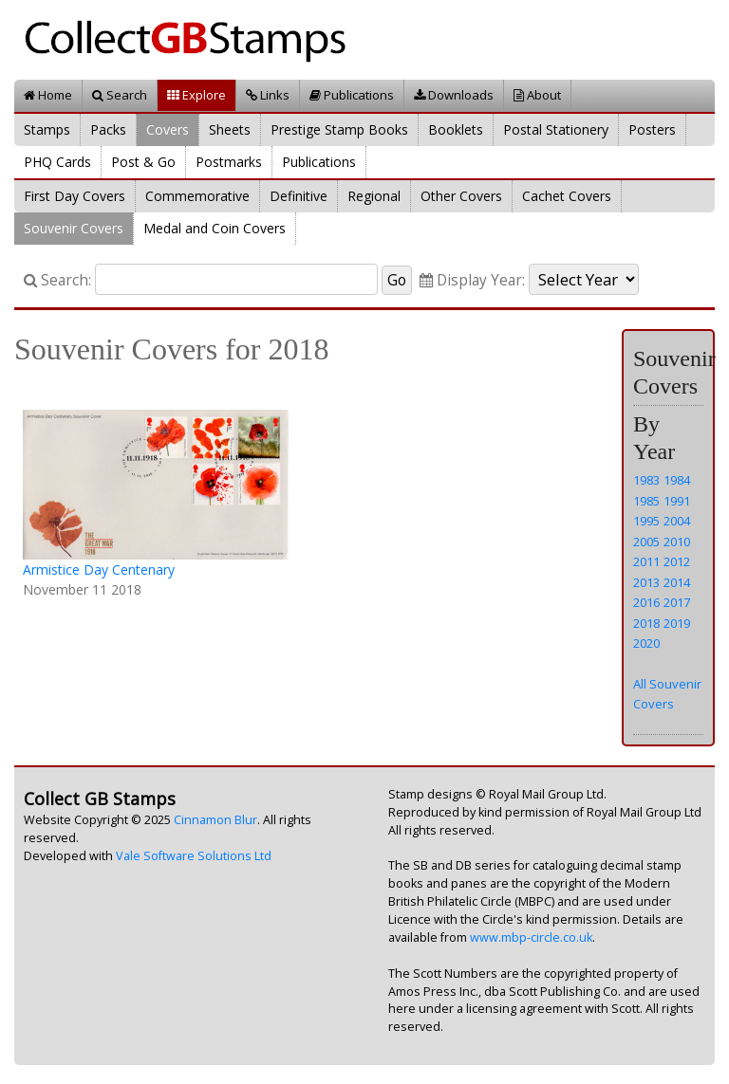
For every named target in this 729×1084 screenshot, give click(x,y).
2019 (677, 623)
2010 (677, 541)
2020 (646, 643)
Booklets (455, 129)
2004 (677, 520)
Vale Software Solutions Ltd (193, 856)
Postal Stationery (555, 129)
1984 (677, 479)
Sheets (230, 129)
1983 (646, 479)
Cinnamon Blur (215, 820)
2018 (646, 623)
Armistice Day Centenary (99, 569)
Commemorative (197, 196)
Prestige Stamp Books (339, 129)
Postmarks (229, 162)
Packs (108, 129)
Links (268, 94)
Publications (351, 94)
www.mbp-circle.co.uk (531, 937)
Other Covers (461, 196)
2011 (646, 561)
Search (119, 94)
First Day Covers (74, 196)
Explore (196, 94)
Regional (374, 196)
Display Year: (472, 280)
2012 (677, 561)
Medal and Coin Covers (214, 228)
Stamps (47, 129)
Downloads (454, 94)
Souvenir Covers (73, 228)
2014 (677, 582)
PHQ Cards (57, 162)
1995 (646, 520)
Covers (167, 129)
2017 (677, 602)
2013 (646, 582)
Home (48, 94)
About (537, 94)
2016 (646, 602)
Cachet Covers (566, 196)
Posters (652, 129)
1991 (677, 500)
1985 (646, 500)
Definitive (298, 196)
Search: (57, 280)
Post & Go (143, 162)
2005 (646, 541)
